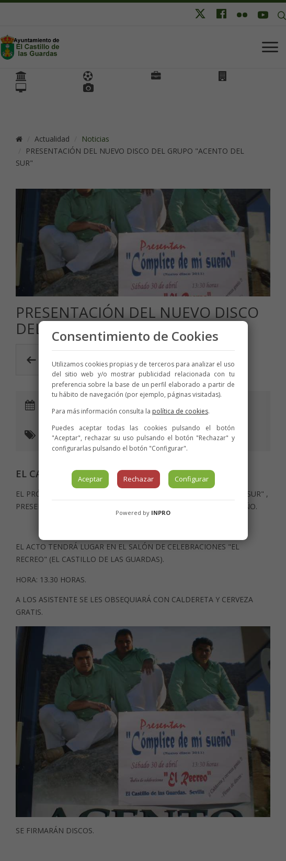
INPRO (160, 512)
